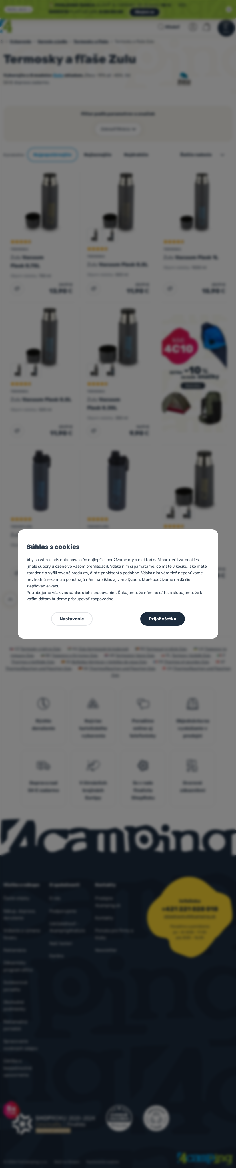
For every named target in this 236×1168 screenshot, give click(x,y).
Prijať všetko (162, 618)
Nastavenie (72, 618)
